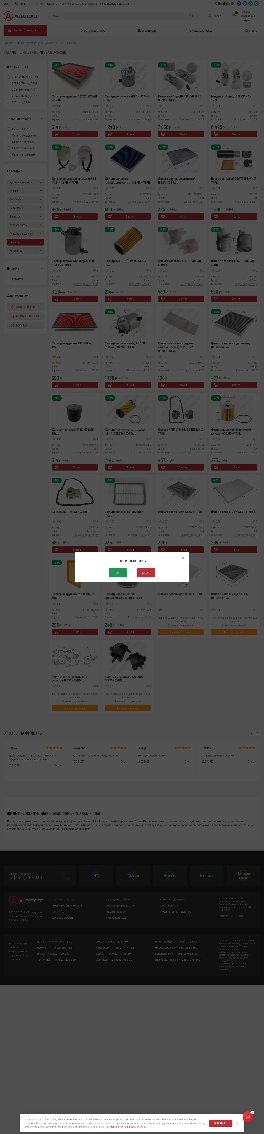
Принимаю (220, 1123)
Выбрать (146, 572)
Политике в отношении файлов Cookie (126, 1126)
